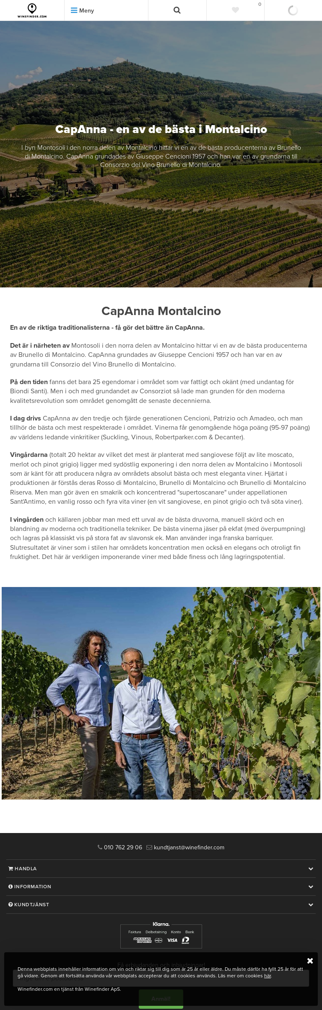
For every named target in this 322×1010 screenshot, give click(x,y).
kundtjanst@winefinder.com (185, 847)
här (267, 976)
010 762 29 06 (120, 847)
